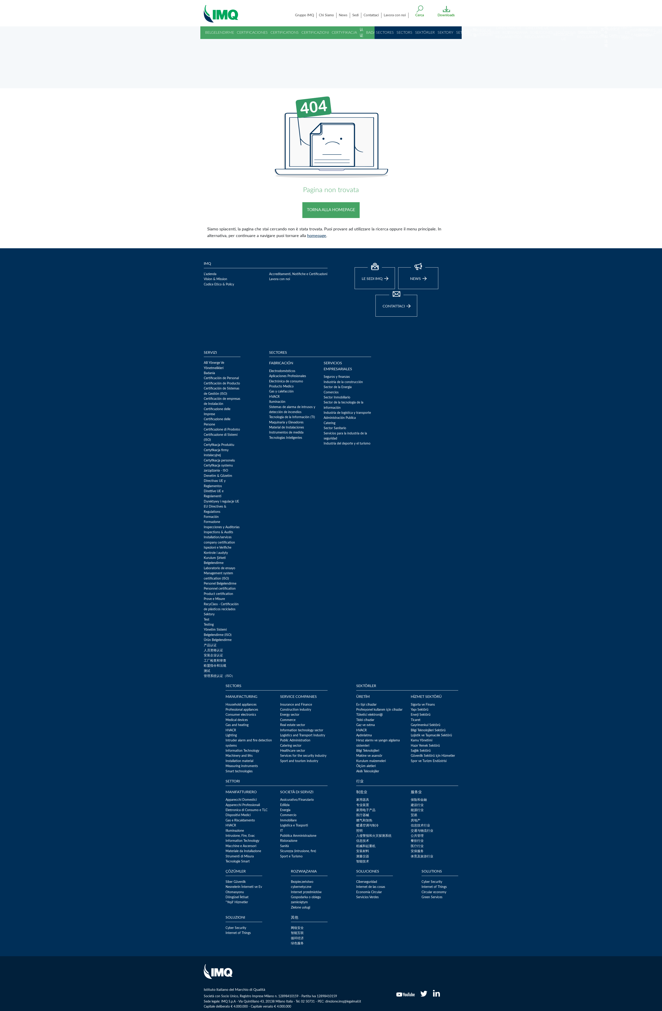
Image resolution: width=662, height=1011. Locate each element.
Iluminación (277, 401)
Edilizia (285, 805)
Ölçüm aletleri (366, 766)
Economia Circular (369, 892)
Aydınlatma (364, 735)
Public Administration (295, 740)
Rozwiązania (514, 32)
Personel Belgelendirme (220, 583)
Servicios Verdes (367, 897)
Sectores (385, 32)
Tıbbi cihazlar (365, 720)
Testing (209, 624)
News (343, 15)
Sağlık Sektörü (421, 750)
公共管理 (417, 835)
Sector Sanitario (335, 428)
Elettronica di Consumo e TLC (247, 810)
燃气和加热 (364, 820)
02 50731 (308, 1001)
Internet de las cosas (370, 887)
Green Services (432, 897)
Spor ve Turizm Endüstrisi (429, 761)
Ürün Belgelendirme (218, 640)
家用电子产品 (365, 810)
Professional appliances (242, 709)
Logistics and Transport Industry (302, 735)
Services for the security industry (303, 755)
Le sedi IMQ (375, 274)
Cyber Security (432, 882)
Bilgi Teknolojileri (367, 750)
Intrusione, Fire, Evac (240, 835)
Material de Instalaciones (286, 427)
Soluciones (541, 32)
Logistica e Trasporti (294, 825)
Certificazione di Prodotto (222, 429)
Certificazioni (315, 32)
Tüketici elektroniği (369, 714)
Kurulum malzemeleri (371, 761)
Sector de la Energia (338, 387)
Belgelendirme (219, 32)
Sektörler (425, 32)
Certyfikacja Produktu (219, 445)
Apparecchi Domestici (241, 799)
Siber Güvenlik (236, 882)
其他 (602, 32)
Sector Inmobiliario (337, 397)
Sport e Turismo (291, 856)
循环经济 (297, 938)
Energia (285, 810)
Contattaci (371, 15)
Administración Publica (340, 418)
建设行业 (417, 805)
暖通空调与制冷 (367, 825)
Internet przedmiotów (306, 892)
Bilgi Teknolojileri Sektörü (428, 730)
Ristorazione (288, 840)
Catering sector (290, 745)
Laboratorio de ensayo (219, 568)
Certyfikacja (344, 32)
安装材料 (362, 851)
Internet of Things (434, 887)
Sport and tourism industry (299, 761)
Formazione (212, 522)
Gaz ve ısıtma (365, 725)
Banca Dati (613, 32)
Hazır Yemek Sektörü (425, 745)
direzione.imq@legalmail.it (343, 1001)
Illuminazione (235, 830)
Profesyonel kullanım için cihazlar (379, 709)
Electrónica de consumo (286, 381)
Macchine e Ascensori (241, 846)
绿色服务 (297, 943)
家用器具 (362, 799)
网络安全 (297, 928)
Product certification (218, 594)
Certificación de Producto (222, 383)
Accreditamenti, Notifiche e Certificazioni (298, 274)
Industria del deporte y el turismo (347, 443)
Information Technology (242, 750)
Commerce (287, 720)
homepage (316, 236)
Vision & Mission (215, 279)
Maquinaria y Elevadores (286, 422)
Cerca (419, 15)
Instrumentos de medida (286, 432)
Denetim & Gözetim (218, 476)
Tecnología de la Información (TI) (292, 417)
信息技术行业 (420, 825)
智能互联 (297, 933)
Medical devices (237, 720)
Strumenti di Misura (240, 856)
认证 (361, 32)
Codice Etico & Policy (219, 284)
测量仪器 (362, 856)
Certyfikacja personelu (219, 460)
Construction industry (295, 709)
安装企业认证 (213, 655)
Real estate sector (292, 725)
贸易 (414, 815)
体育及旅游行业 (422, 856)
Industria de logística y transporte (347, 412)
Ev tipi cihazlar (366, 704)
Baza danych (643, 32)
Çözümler (490, 32)
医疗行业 (417, 846)
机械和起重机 (365, 846)
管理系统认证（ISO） (219, 676)
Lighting (231, 735)
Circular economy (434, 892)
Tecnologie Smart (238, 861)
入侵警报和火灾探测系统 (374, 835)
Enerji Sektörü (420, 714)
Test (206, 619)
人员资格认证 (213, 650)
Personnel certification (220, 588)
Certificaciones (252, 32)
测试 (207, 671)
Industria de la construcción (343, 382)
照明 (359, 830)
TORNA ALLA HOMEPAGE (331, 210)
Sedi (355, 15)
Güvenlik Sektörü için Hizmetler (433, 755)
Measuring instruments (242, 766)
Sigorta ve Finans (423, 704)
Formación (211, 517)
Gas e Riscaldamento (240, 820)
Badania (374, 32)
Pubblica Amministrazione (298, 835)
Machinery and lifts (239, 755)
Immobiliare (288, 820)
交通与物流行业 (422, 830)
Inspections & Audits (218, 532)
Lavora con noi (395, 15)
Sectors (404, 32)
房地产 (415, 820)
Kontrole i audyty (216, 553)
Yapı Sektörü (419, 709)
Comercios (331, 392)
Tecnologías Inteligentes (285, 437)
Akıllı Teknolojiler (367, 771)
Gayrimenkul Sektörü (425, 725)
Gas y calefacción (281, 391)
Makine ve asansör (369, 755)
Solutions (566, 32)
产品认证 (210, 645)
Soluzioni (588, 32)
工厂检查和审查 (215, 660)
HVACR (274, 396)
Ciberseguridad (366, 882)
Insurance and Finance (296, 704)
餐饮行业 (417, 840)
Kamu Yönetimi (421, 740)
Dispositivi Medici (238, 815)
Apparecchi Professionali (243, 805)
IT (281, 830)
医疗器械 (362, 815)
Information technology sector (301, 730)
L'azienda (210, 274)
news (418, 274)
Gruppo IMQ (304, 15)
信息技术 (362, 840)
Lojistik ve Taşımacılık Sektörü (431, 735)
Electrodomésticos (282, 371)
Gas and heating (237, 725)
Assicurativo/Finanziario (297, 799)
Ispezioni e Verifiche (217, 547)
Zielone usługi (300, 907)
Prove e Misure (214, 599)
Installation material (239, 761)
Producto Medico (281, 386)
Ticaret (415, 720)
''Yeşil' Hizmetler (237, 902)
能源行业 (417, 810)
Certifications (284, 32)
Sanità (284, 846)
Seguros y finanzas (337, 376)
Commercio (288, 815)
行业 (475, 32)
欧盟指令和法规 (606, 23)
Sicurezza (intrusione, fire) (298, 851)
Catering (329, 423)
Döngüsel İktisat (237, 897)
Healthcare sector (292, 750)
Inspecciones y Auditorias (222, 527)
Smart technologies (239, 771)
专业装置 (362, 805)
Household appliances (241, 704)
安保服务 (417, 851)
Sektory (445, 32)
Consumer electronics (241, 714)
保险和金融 (419, 799)
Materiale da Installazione (243, 851)
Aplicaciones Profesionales (287, 376)
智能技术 (362, 861)
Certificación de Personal (221, 378)
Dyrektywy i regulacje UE (221, 501)
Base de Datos (627, 32)
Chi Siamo (326, 15)
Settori (463, 32)
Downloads (446, 15)
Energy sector (289, 714)
